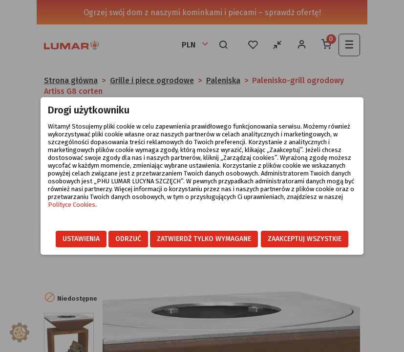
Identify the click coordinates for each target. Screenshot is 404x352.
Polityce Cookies (71, 204)
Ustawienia (81, 239)
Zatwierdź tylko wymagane (204, 239)
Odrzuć (128, 239)
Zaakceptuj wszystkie (304, 239)
